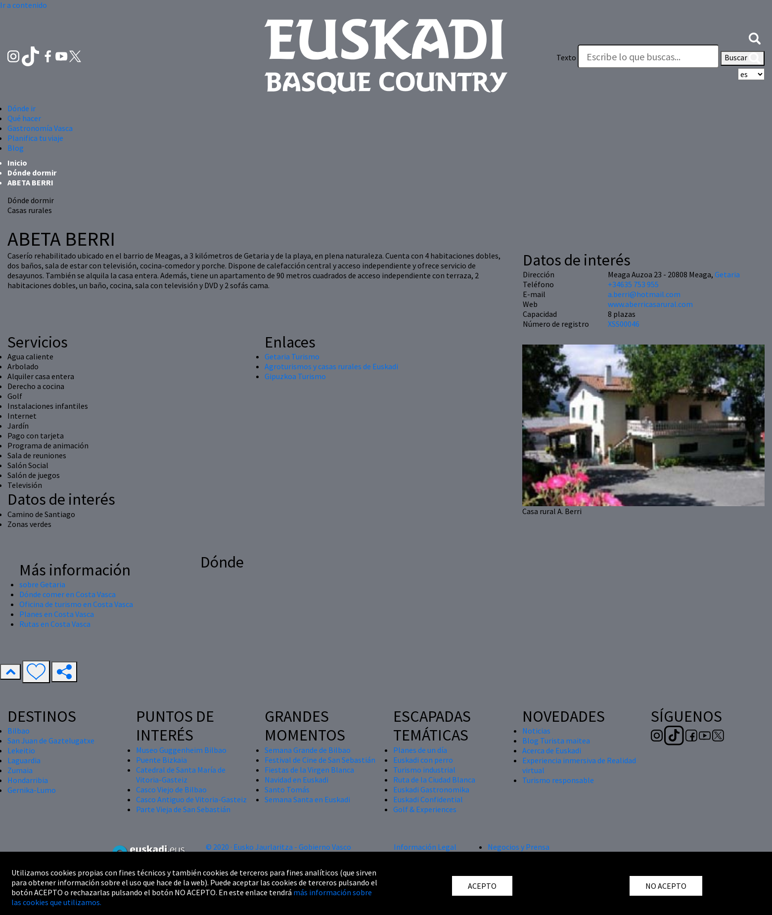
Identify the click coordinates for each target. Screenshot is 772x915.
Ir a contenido (23, 5)
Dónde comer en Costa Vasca (67, 594)
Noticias (536, 731)
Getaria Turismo (292, 356)
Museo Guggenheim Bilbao (181, 750)
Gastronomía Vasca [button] (40, 128)
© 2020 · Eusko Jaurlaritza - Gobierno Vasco (278, 847)
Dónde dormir (31, 172)
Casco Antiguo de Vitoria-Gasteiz (191, 799)
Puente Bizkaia (161, 760)
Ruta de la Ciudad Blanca (434, 779)
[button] (755, 38)
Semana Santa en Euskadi (307, 799)
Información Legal (425, 847)
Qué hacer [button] (24, 118)
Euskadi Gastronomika (431, 789)
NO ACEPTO (665, 886)
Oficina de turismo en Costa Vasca (76, 604)
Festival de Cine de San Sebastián (320, 760)
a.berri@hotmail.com (644, 294)
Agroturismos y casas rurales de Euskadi (331, 366)
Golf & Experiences (424, 809)
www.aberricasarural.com (650, 304)
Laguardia (24, 760)
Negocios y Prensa (518, 847)
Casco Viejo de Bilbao (171, 789)
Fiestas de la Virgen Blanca (309, 770)
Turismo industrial (424, 770)
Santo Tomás (287, 789)
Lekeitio (21, 750)
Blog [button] (15, 148)
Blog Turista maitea (556, 740)
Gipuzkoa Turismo (295, 376)
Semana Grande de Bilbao (308, 750)
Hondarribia (27, 780)
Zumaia (20, 770)
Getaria (727, 274)
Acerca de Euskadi (551, 750)
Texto (566, 57)
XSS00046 (623, 324)
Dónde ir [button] (21, 108)
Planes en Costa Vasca (56, 614)
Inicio (17, 163)
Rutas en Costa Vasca (55, 624)
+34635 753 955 (633, 284)
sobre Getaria (42, 584)
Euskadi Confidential (428, 799)
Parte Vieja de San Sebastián (183, 809)
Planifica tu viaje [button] (35, 138)
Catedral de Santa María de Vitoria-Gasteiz (181, 774)
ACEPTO (482, 886)
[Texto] (648, 56)
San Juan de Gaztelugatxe (50, 740)
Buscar (743, 58)
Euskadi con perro (423, 760)
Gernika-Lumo (31, 790)
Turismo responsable (558, 780)
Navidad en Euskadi (296, 779)
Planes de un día (420, 750)
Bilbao (18, 731)
